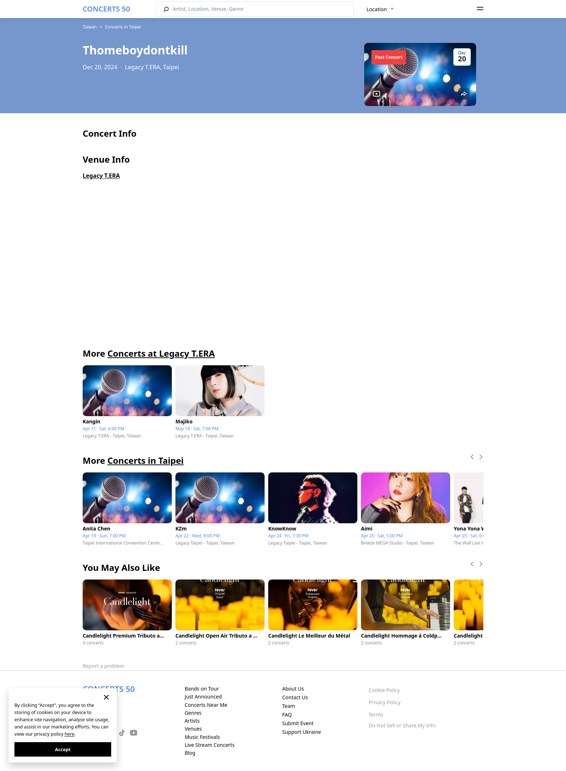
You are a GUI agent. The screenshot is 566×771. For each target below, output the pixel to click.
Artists (192, 720)
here (69, 734)
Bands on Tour (201, 688)
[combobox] (380, 9)
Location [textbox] (377, 9)
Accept (62, 749)
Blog (189, 752)
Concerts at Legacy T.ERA (161, 353)
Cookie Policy (384, 690)
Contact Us (295, 697)
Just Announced (203, 696)
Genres (192, 712)
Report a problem (103, 665)
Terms (376, 714)
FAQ (287, 714)
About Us (293, 688)
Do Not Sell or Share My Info (402, 725)
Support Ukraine (301, 731)
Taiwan (90, 27)
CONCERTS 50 (106, 9)
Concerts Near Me (205, 704)
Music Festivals (202, 736)
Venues (193, 728)
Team (288, 705)
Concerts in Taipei (123, 27)
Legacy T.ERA (101, 176)
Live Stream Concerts (209, 744)
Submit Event (298, 723)
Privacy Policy (384, 702)
